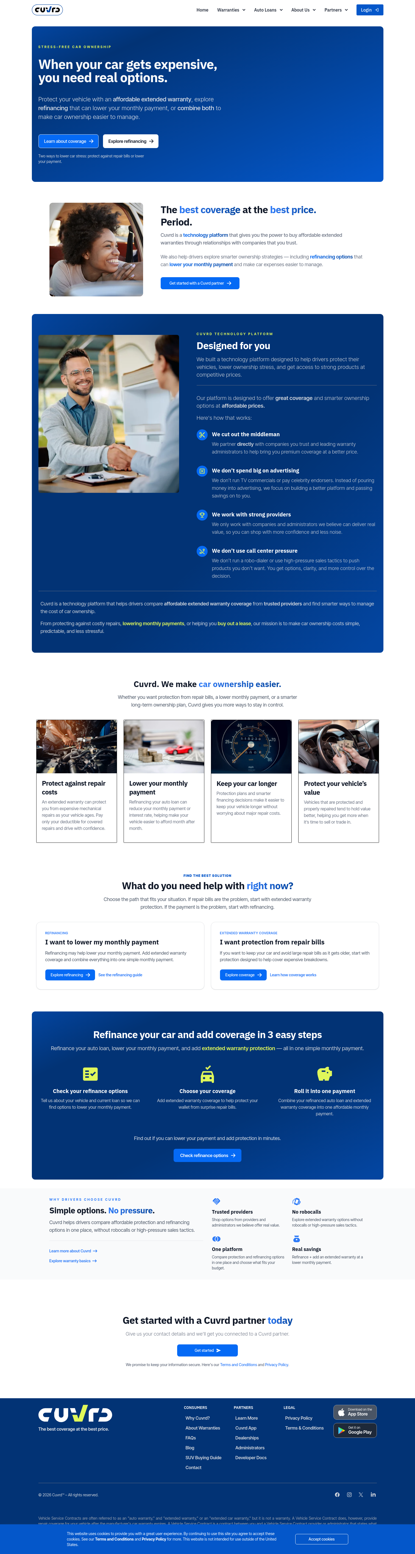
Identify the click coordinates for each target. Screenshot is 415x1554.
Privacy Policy (276, 1365)
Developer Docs (251, 1458)
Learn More (246, 1419)
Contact (194, 1468)
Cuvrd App (246, 1429)
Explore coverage (243, 976)
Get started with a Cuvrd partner (209, 284)
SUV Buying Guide (204, 1458)
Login (370, 10)
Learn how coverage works (293, 976)
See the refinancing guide (120, 976)
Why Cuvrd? (198, 1419)
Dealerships (247, 1439)
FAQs (191, 1439)
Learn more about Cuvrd (73, 1252)
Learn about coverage (71, 141)
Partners (336, 10)
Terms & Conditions (304, 1429)
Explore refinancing (139, 141)
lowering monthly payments (153, 624)
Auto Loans (268, 10)
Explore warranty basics (73, 1262)
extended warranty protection (238, 1049)
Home (202, 10)
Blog (190, 1449)
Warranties (231, 10)
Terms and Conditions (238, 1365)
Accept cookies (322, 1539)
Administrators (250, 1449)
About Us (303, 10)
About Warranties (203, 1429)
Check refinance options (208, 1156)
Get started (208, 1351)
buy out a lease (234, 624)
